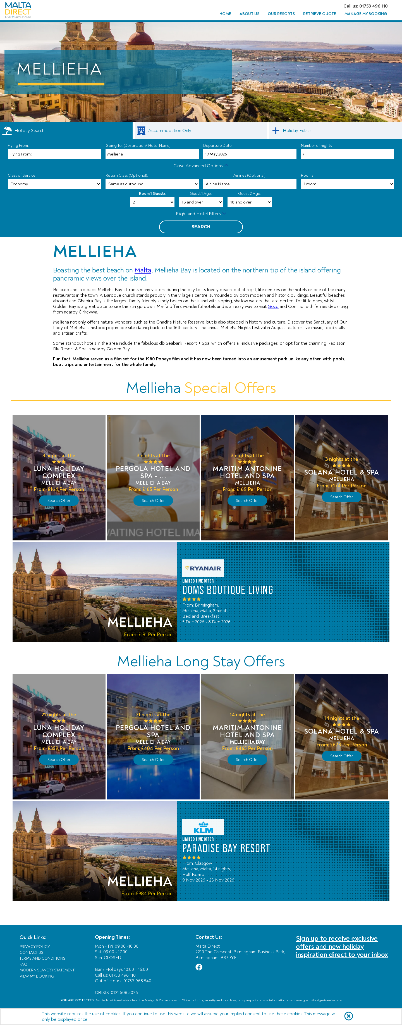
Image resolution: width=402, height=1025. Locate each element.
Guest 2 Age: (249, 193)
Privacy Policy (35, 946)
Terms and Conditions (42, 958)
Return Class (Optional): (127, 175)
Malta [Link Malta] (143, 270)
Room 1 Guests (152, 193)
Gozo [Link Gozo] (273, 306)
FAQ (23, 964)
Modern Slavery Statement (47, 970)
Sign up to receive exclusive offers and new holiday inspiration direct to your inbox (342, 947)
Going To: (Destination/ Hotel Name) (138, 145)
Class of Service (21, 175)
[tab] (66, 130)
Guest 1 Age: (201, 193)
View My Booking (37, 976)
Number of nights (316, 145)
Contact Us (31, 952)
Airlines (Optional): (250, 175)
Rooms (307, 175)
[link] (201, 130)
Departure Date (217, 145)
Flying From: (18, 145)
